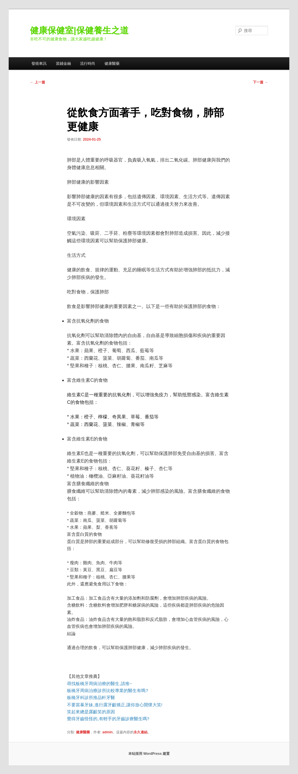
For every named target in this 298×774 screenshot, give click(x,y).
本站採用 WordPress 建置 (149, 754)
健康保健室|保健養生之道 (79, 30)
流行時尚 (87, 63)
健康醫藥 (112, 63)
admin (107, 732)
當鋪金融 (63, 63)
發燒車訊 (39, 63)
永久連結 (141, 732)
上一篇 (37, 82)
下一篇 (260, 82)
